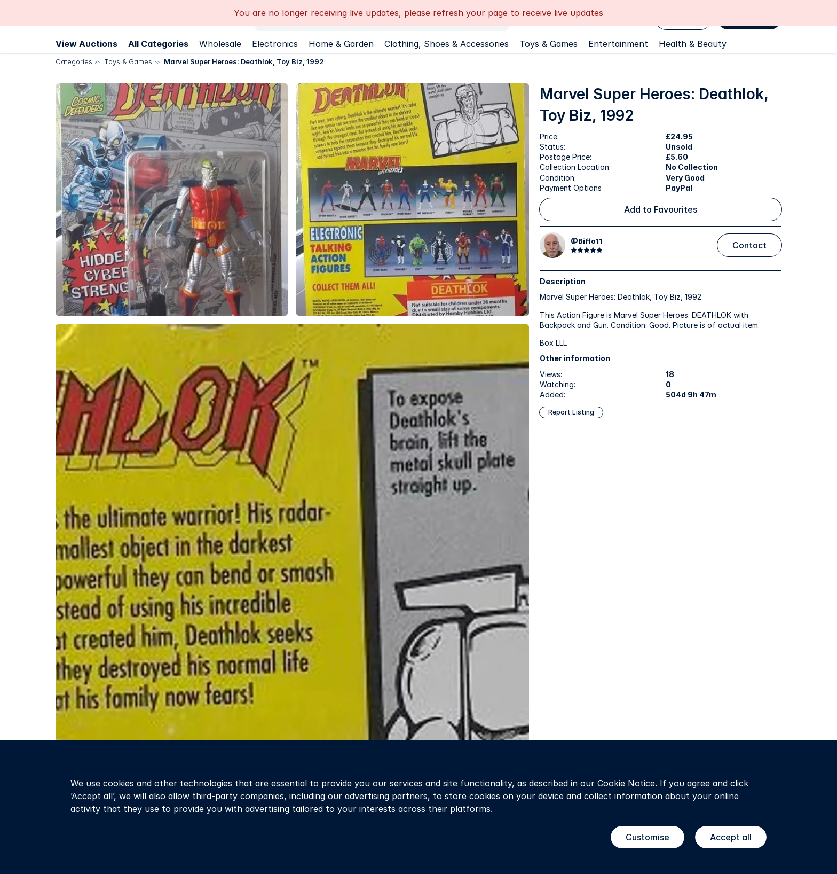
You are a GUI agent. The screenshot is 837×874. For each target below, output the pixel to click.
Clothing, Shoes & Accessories (446, 43)
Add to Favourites (660, 209)
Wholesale (220, 43)
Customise (647, 837)
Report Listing (571, 412)
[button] (172, 199)
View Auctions (86, 43)
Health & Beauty (693, 43)
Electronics (275, 43)
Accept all (731, 837)
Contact (749, 245)
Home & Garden (341, 43)
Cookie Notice (626, 783)
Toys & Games (548, 43)
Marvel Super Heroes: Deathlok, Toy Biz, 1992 (244, 61)
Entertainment (618, 43)
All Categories (158, 43)
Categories (74, 61)
